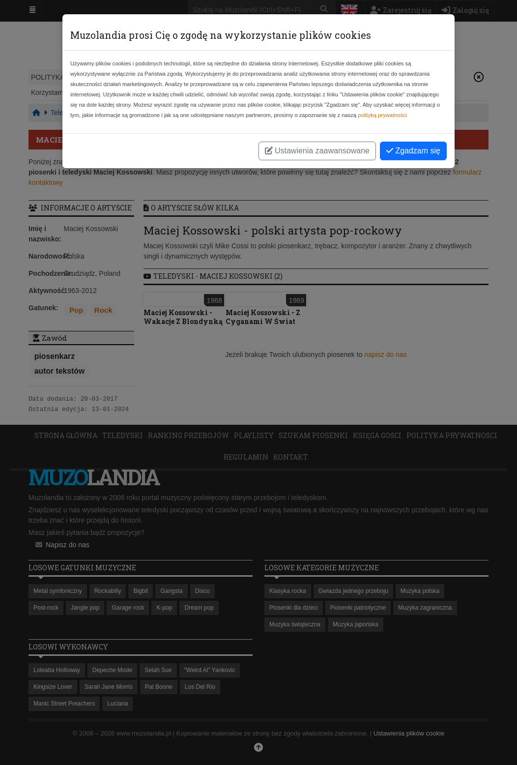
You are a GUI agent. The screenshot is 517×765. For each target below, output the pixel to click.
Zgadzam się (413, 151)
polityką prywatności (382, 115)
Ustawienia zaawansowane (317, 151)
